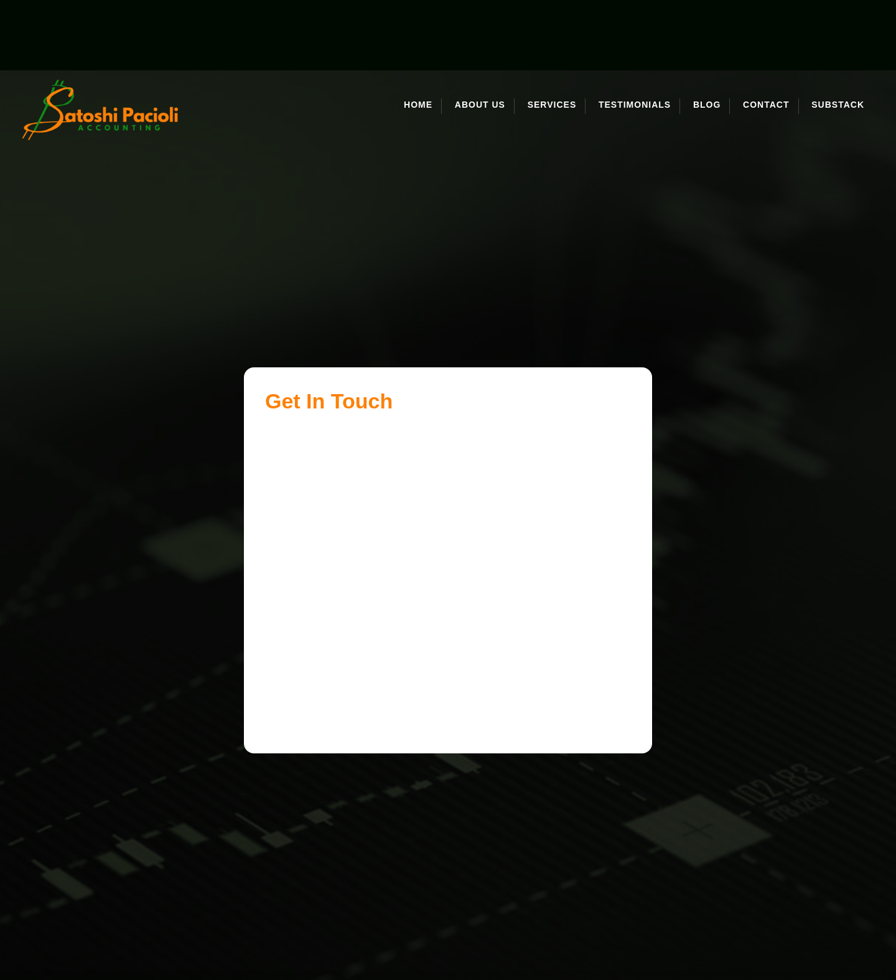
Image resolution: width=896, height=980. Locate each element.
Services (552, 35)
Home (418, 35)
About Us (480, 35)
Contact (766, 35)
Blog (707, 35)
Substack (837, 35)
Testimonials (635, 35)
